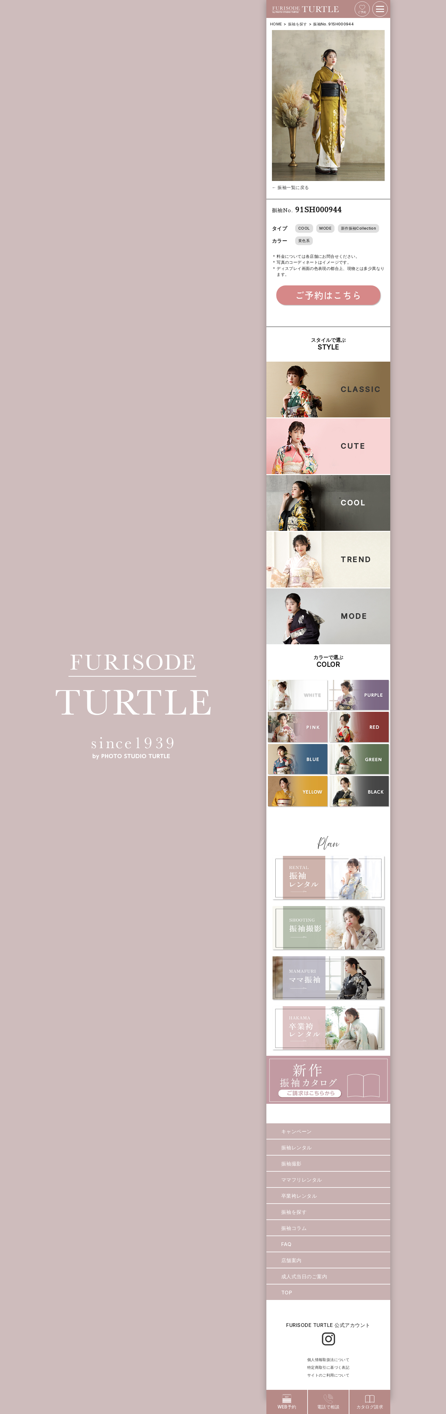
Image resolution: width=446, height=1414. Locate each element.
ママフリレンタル (301, 1180)
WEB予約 (287, 1401)
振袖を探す (297, 24)
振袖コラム (294, 1228)
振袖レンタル (296, 1147)
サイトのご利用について (328, 1375)
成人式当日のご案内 (304, 1276)
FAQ (286, 1244)
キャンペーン (296, 1131)
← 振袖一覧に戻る (290, 187)
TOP (286, 1292)
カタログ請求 (369, 1401)
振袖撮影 (291, 1164)
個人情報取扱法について (328, 1359)
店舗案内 (291, 1260)
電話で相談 (328, 1401)
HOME (276, 24)
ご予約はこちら (328, 295)
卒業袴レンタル (299, 1196)
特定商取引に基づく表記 (328, 1367)
